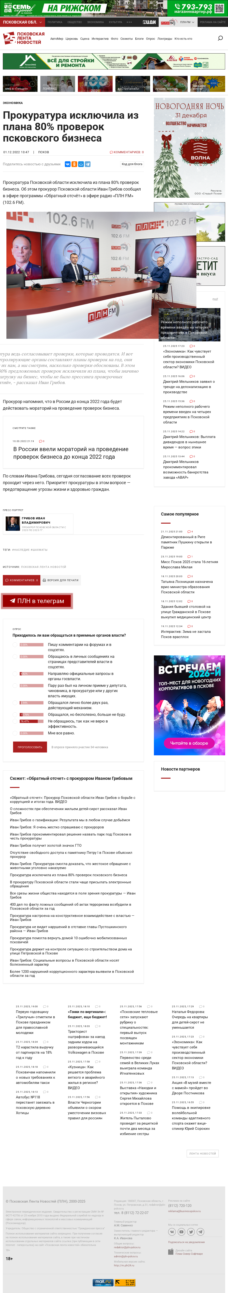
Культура (115, 22)
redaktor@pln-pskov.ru (127, 1247)
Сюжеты (126, 38)
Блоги (139, 38)
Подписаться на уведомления (186, 1242)
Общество (74, 22)
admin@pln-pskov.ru (126, 1256)
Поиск (222, 38)
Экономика (95, 22)
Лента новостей (202, 1153)
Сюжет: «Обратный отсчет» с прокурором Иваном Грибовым (71, 778)
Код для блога (132, 164)
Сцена (84, 38)
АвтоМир (56, 38)
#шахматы (39, 549)
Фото (114, 38)
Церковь (72, 38)
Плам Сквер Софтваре (189, 1253)
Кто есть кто (183, 38)
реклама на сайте (213, 22)
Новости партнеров (180, 769)
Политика (55, 22)
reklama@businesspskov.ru (184, 1211)
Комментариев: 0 (24, 580)
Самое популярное (180, 513)
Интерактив (100, 38)
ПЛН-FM (185, 22)
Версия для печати (63, 580)
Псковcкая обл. (20, 22)
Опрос (150, 38)
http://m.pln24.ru (124, 1265)
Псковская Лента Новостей (43, 567)
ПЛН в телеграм (37, 601)
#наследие (21, 549)
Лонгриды (164, 38)
